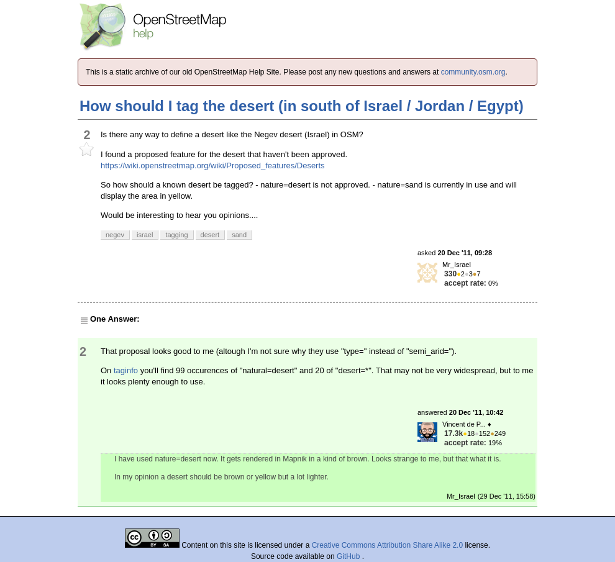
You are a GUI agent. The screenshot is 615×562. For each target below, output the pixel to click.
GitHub (349, 556)
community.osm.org (473, 72)
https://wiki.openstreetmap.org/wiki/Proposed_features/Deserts (213, 165)
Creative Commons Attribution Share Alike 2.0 (387, 545)
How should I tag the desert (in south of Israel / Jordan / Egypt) (302, 105)
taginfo (126, 370)
